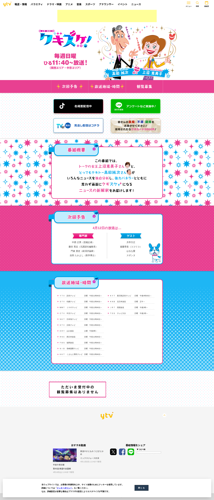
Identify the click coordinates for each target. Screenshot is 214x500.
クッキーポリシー (64, 488)
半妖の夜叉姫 (58, 464)
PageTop (164, 415)
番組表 (198, 4)
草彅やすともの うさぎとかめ (92, 452)
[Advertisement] (107, 16)
